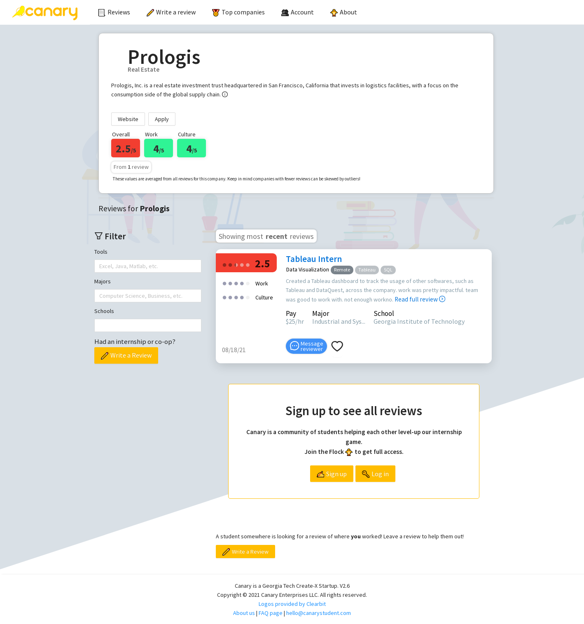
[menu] (337, 12)
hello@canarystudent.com (318, 613)
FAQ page (271, 613)
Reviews (114, 12)
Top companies (238, 12)
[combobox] (100, 266)
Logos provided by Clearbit (292, 604)
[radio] (224, 264)
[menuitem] (114, 12)
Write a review (171, 12)
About (343, 12)
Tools (100, 251)
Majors (102, 281)
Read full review (420, 299)
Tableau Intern (314, 258)
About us (244, 613)
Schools (104, 311)
